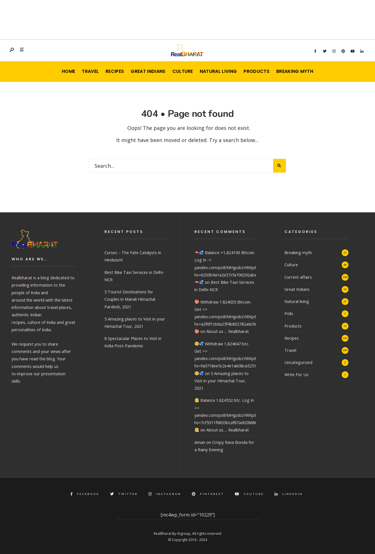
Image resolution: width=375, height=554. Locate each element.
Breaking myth (294, 71)
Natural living (218, 71)
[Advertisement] (187, 18)
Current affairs (298, 277)
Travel (90, 71)
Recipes (115, 71)
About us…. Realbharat (227, 331)
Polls (288, 313)
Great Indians (148, 71)
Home (68, 71)
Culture (182, 71)
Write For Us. (296, 374)
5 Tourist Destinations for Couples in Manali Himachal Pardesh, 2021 (129, 299)
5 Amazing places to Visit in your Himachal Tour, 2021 (221, 380)
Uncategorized (298, 362)
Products (256, 71)
